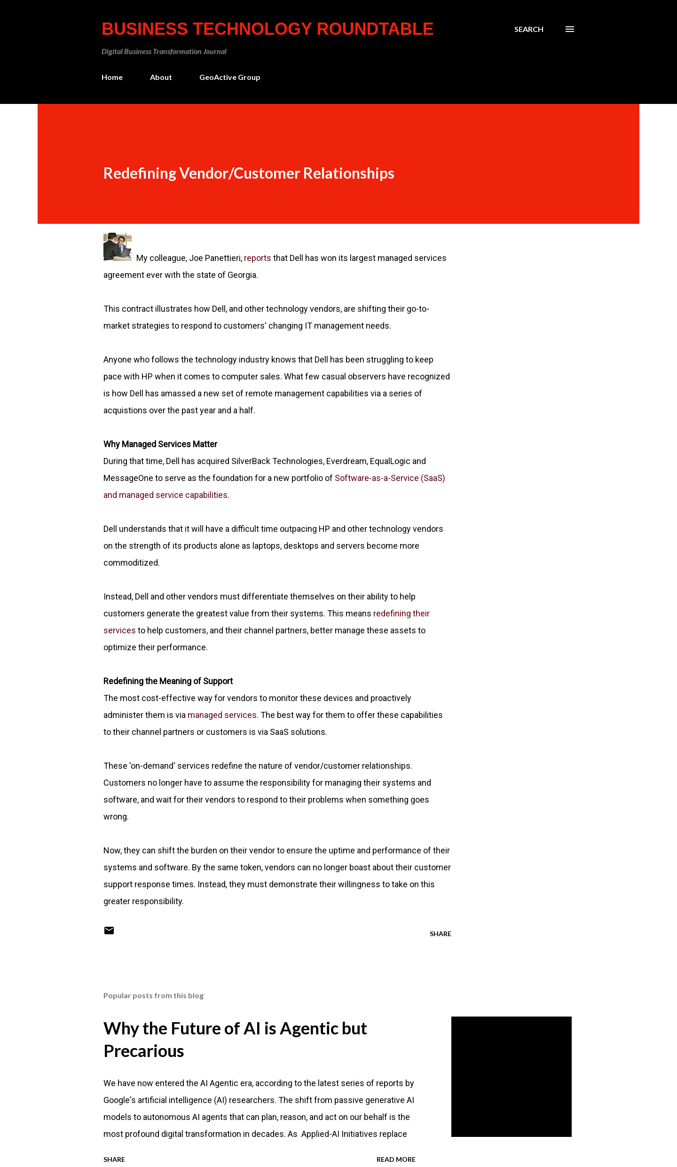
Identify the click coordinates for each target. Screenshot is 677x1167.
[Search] (528, 29)
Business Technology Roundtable (268, 29)
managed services (222, 715)
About (161, 76)
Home (112, 76)
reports (257, 258)
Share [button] (440, 934)
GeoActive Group (229, 76)
